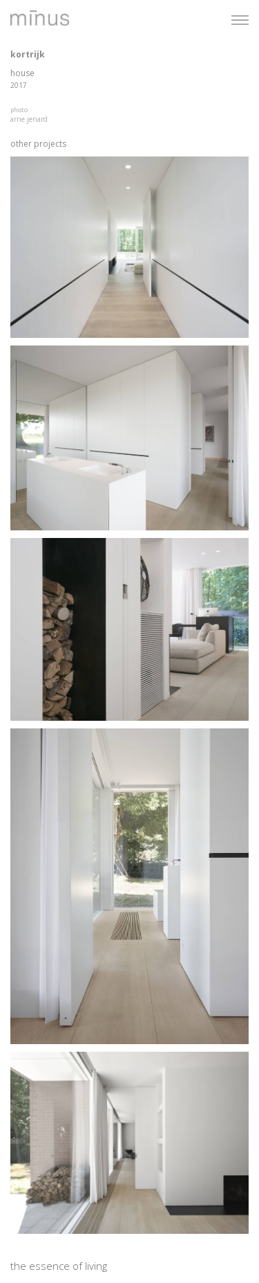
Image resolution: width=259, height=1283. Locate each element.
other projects (38, 144)
